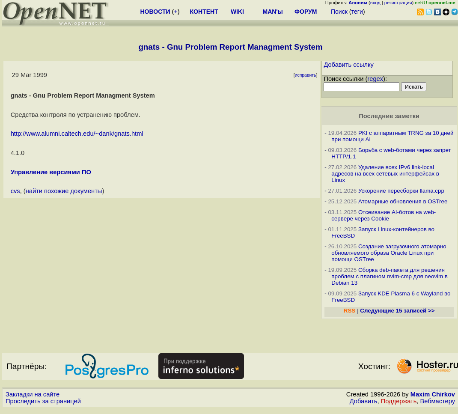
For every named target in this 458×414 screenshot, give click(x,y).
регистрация (398, 2)
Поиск (339, 11)
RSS (349, 310)
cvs (15, 191)
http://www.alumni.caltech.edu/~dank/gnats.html (77, 133)
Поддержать (399, 401)
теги (357, 11)
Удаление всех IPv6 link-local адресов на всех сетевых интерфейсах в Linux (385, 173)
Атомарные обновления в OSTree (402, 201)
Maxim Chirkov (432, 394)
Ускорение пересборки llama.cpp (401, 191)
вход (375, 2)
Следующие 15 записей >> (397, 310)
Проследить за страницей (43, 401)
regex (375, 78)
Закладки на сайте (32, 394)
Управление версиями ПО (51, 172)
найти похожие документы (64, 191)
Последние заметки (389, 116)
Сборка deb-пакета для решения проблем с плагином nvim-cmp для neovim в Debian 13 (389, 276)
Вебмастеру (437, 401)
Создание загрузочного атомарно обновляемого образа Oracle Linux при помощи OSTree (388, 252)
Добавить (364, 401)
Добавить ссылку (349, 64)
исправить (305, 75)
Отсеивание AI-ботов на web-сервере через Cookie (383, 215)
